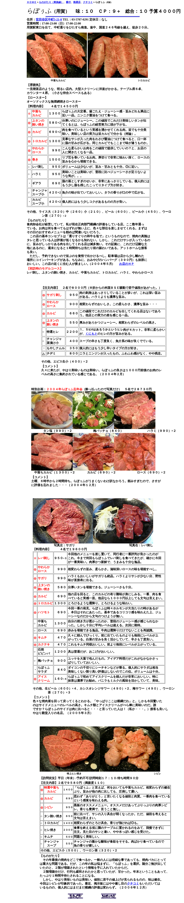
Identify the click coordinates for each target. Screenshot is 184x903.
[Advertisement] (14, 60)
